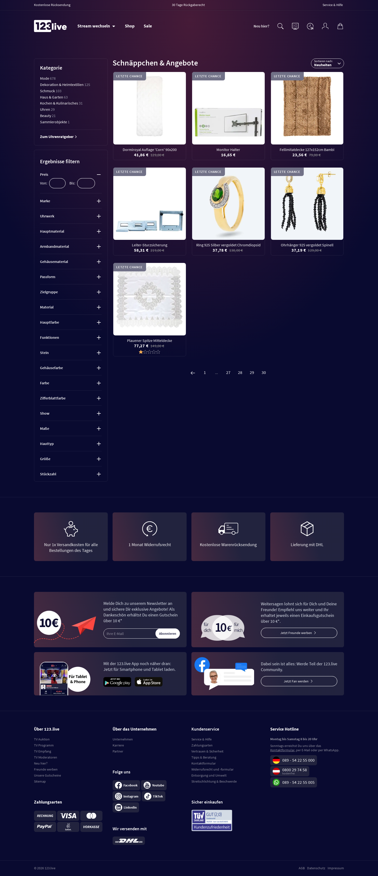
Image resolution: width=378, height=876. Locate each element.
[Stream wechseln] (96, 26)
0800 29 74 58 (294, 769)
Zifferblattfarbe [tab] (53, 398)
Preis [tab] (44, 174)
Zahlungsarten (202, 745)
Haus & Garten (54, 97)
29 (252, 372)
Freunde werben (46, 769)
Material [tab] (47, 307)
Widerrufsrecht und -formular (212, 769)
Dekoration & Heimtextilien (65, 84)
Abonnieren (167, 633)
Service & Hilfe (201, 739)
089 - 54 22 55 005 (298, 782)
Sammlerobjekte (55, 121)
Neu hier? (261, 26)
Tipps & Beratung (203, 757)
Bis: (72, 183)
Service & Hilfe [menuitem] (333, 5)
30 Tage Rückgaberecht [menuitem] (188, 5)
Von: (43, 183)
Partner (118, 751)
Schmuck (50, 90)
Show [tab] (44, 413)
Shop (130, 26)
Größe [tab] (45, 458)
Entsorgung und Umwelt (209, 775)
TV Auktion (42, 739)
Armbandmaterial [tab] (54, 246)
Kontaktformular (203, 763)
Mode (48, 78)
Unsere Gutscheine (47, 775)
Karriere (118, 745)
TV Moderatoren (45, 757)
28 (240, 372)
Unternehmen (123, 739)
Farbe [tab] (44, 382)
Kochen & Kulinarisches (61, 103)
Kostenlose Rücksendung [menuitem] (52, 5)
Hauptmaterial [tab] (52, 231)
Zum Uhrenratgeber (58, 136)
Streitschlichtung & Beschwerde (214, 781)
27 (228, 372)
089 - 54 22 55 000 (298, 760)
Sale (148, 26)
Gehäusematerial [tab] (54, 261)
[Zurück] (193, 372)
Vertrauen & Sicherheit (207, 751)
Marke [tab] (45, 200)
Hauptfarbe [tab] (49, 322)
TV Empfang (42, 751)
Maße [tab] (44, 428)
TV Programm (44, 745)
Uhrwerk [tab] (47, 216)
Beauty (48, 115)
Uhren (47, 109)
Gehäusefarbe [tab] (51, 367)
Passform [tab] (47, 276)
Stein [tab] (44, 352)
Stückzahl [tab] (48, 473)
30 (264, 372)
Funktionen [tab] (49, 337)
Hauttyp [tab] (47, 443)
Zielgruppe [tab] (49, 291)
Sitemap (40, 781)
